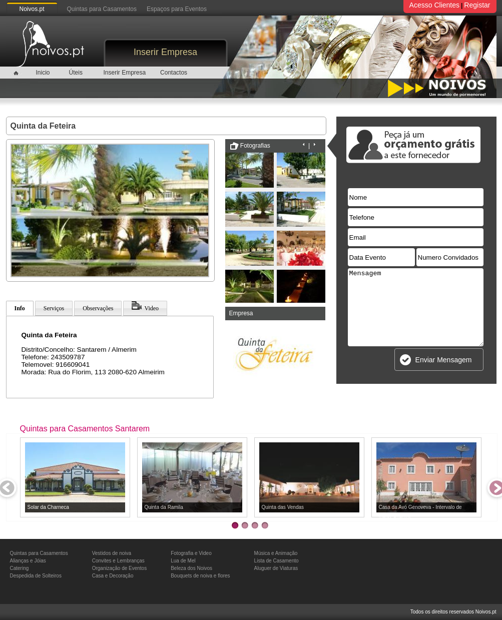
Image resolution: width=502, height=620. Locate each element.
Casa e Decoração (113, 575)
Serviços (54, 308)
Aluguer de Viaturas (276, 568)
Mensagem (415, 307)
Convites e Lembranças (118, 560)
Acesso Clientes (434, 5)
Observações (98, 308)
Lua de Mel (183, 560)
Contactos (173, 72)
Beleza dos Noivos (191, 568)
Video (145, 306)
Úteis (76, 72)
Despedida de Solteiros (36, 575)
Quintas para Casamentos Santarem (85, 428)
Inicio (43, 72)
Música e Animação (276, 553)
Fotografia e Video (191, 553)
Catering (19, 568)
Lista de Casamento (276, 560)
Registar (477, 5)
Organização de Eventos (119, 568)
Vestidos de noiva (111, 553)
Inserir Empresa (165, 52)
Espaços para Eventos (177, 9)
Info (20, 308)
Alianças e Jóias (28, 560)
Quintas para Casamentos (102, 9)
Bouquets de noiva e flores (200, 575)
